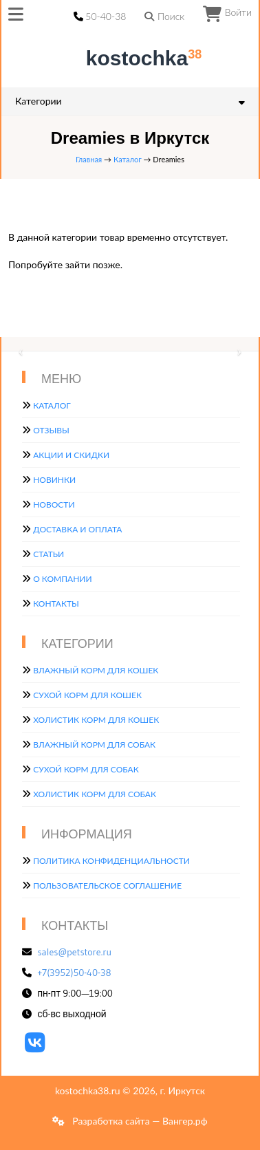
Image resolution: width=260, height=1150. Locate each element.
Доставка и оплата (77, 529)
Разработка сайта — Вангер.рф (139, 1121)
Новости (53, 504)
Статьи (48, 554)
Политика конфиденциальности (111, 861)
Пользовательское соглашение (107, 885)
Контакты (56, 603)
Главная (89, 159)
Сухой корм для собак (86, 769)
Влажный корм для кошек (95, 670)
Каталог (127, 159)
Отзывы (51, 430)
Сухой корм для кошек (87, 695)
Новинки (54, 480)
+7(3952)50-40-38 (74, 972)
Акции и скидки (71, 455)
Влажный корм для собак (94, 744)
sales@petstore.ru (75, 952)
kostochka (133, 58)
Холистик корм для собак (94, 794)
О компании (62, 579)
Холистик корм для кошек (96, 720)
